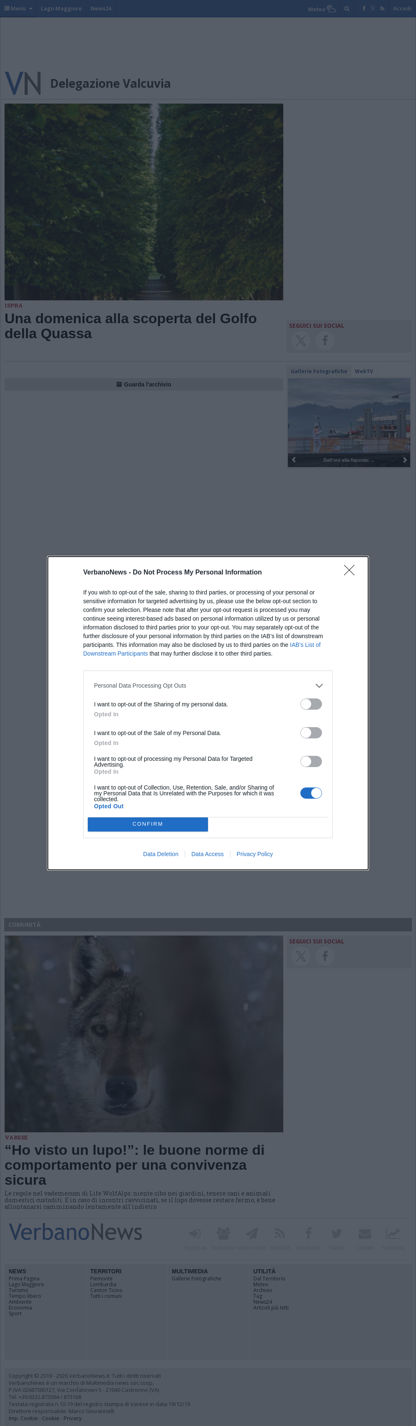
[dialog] (208, 713)
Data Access (207, 854)
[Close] (352, 573)
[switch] (311, 704)
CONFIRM (147, 824)
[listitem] (208, 685)
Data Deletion (160, 854)
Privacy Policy (255, 854)
